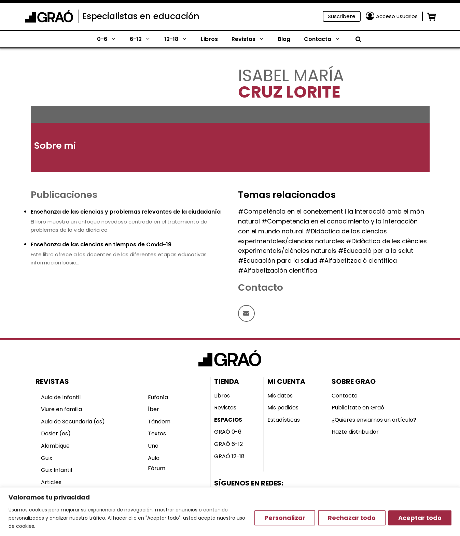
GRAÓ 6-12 (228, 444)
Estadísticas (283, 420)
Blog (284, 39)
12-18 (179, 39)
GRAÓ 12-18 (229, 456)
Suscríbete (342, 16)
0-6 (110, 39)
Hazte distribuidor (355, 432)
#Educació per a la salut (375, 250)
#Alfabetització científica (358, 260)
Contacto (345, 396)
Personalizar (284, 517)
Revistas (251, 39)
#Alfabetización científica (277, 270)
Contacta (325, 39)
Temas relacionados (287, 194)
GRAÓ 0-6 (227, 432)
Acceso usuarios (397, 16)
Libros (209, 39)
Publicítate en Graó (358, 407)
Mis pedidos (282, 407)
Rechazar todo (352, 517)
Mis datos (280, 396)
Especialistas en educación (140, 16)
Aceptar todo (420, 517)
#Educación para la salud (277, 260)
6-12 (143, 39)
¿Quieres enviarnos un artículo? (374, 420)
